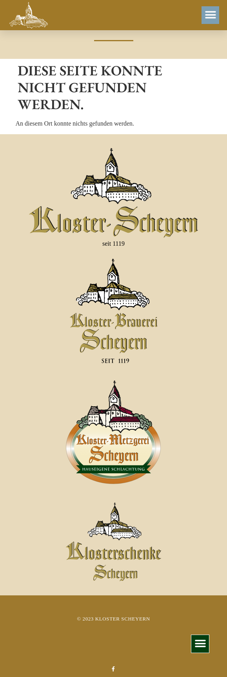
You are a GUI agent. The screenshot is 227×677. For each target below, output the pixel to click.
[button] (210, 15)
